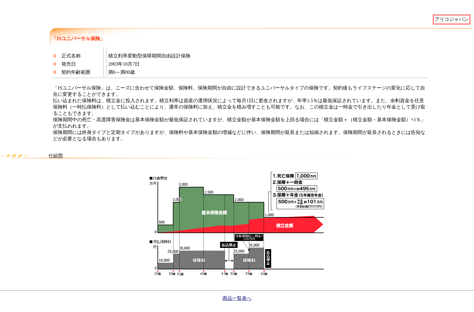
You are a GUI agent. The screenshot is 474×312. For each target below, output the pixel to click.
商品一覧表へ (237, 298)
